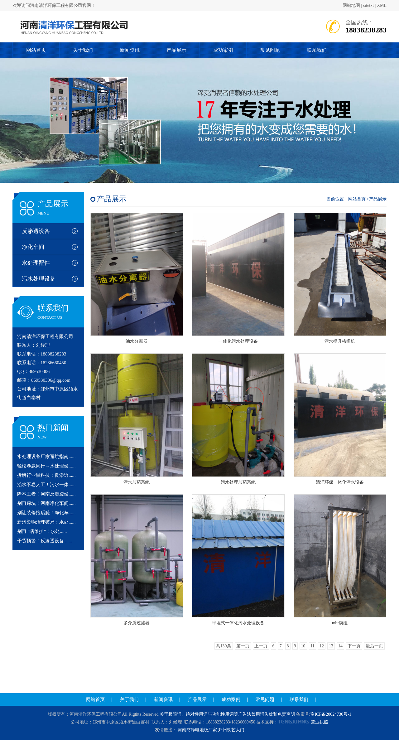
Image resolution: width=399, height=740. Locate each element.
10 (303, 646)
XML (382, 5)
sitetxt (368, 5)
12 (322, 646)
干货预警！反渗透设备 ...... (44, 540)
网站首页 (36, 50)
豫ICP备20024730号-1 (330, 714)
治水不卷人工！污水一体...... (46, 484)
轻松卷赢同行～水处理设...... (46, 465)
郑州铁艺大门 (231, 730)
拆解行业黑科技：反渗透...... (46, 475)
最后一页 (374, 646)
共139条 (223, 646)
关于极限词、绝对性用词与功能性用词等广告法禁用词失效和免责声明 (227, 714)
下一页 (354, 646)
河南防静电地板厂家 (197, 730)
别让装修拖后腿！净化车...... (46, 512)
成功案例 (223, 50)
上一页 (260, 646)
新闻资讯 (130, 50)
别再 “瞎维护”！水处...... (42, 531)
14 (340, 646)
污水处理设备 (38, 279)
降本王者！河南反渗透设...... (46, 493)
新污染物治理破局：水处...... (46, 522)
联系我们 (317, 50)
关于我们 (83, 50)
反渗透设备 (36, 231)
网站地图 (351, 5)
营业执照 (319, 722)
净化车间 (33, 247)
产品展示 (176, 50)
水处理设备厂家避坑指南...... (46, 456)
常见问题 (270, 50)
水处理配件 (36, 263)
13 (331, 646)
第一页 (242, 646)
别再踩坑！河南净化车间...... (46, 503)
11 (312, 646)
